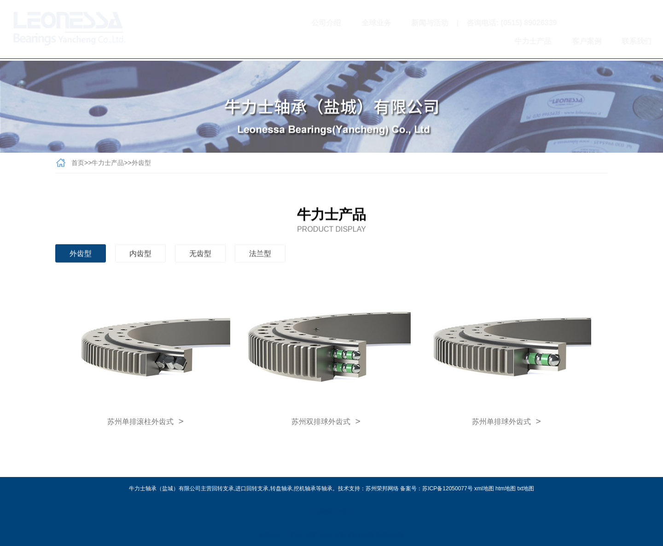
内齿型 (140, 255)
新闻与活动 (390, 23)
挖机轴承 (305, 488)
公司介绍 (287, 23)
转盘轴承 (281, 488)
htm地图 (505, 488)
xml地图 (484, 488)
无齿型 (200, 255)
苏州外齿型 (360, 534)
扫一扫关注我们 (578, 23)
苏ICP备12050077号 (447, 488)
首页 (77, 164)
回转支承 (223, 488)
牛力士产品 (493, 41)
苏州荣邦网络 (382, 488)
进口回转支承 (251, 488)
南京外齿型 (302, 534)
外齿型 (141, 164)
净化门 (344, 511)
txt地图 (525, 488)
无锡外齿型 (331, 534)
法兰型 (260, 255)
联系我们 (596, 41)
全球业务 (336, 23)
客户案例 (547, 41)
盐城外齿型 (390, 534)
